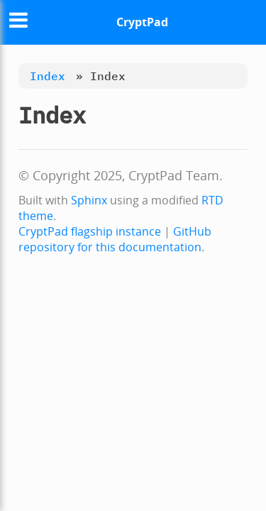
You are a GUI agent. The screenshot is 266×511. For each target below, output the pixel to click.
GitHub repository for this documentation (114, 239)
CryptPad (142, 22)
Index (47, 76)
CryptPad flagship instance (89, 231)
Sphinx (89, 200)
